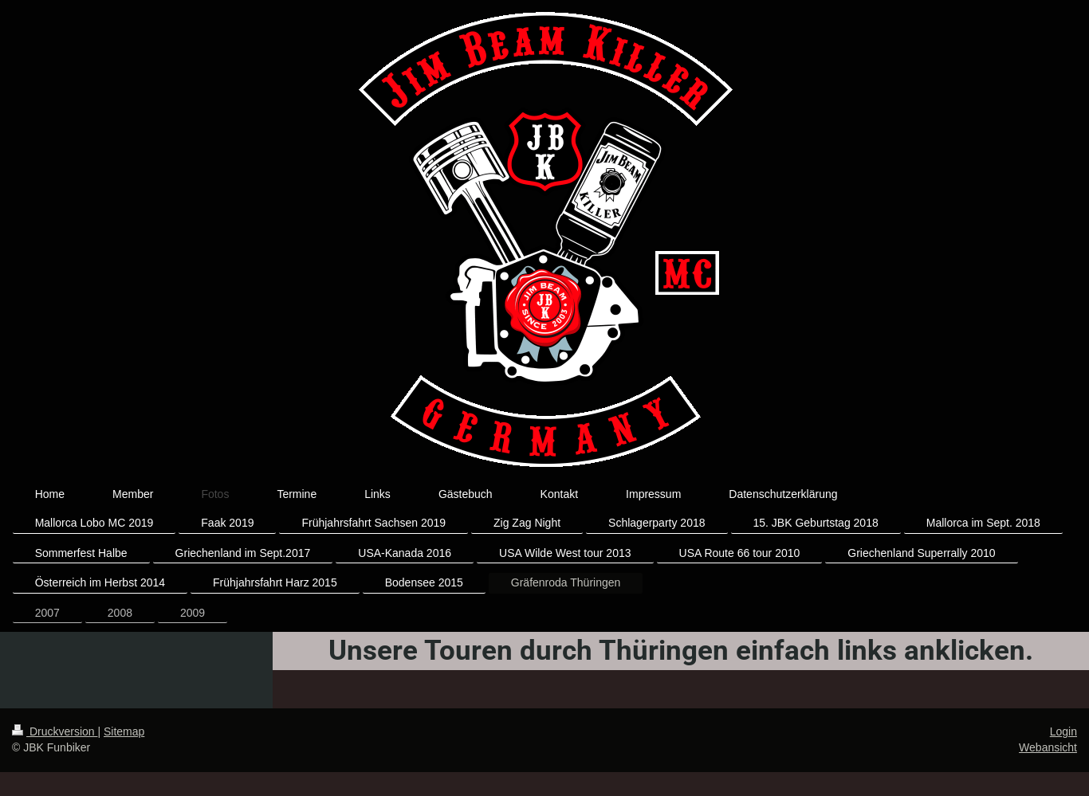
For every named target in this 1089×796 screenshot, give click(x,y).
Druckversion (54, 731)
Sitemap (124, 731)
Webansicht (1048, 747)
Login (1063, 731)
